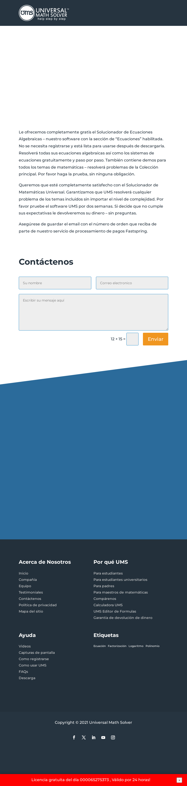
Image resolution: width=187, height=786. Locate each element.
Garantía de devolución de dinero (123, 617)
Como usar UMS (33, 665)
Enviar (155, 339)
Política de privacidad (38, 605)
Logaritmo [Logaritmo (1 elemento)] (136, 646)
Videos (25, 646)
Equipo (25, 586)
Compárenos (105, 598)
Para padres (104, 586)
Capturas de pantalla (37, 652)
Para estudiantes (108, 573)
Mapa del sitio (31, 611)
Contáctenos (30, 598)
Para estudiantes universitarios (120, 579)
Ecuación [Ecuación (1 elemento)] (100, 646)
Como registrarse (34, 659)
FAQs (23, 671)
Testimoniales (31, 592)
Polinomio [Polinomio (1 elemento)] (152, 646)
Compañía (28, 579)
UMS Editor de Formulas (115, 611)
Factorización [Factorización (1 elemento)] (117, 646)
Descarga (27, 678)
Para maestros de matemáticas (121, 592)
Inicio (23, 573)
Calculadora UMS (108, 605)
